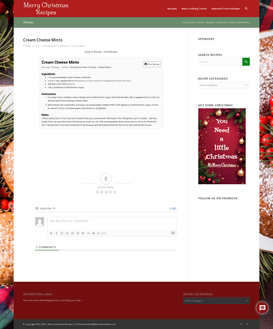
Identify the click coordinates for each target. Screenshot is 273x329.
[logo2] (46, 8)
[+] (104, 233)
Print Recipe (110, 51)
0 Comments (49, 46)
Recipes (28, 22)
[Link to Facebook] (241, 324)
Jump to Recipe (93, 51)
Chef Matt (79, 46)
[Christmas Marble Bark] (3, 164)
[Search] (246, 8)
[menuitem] (172, 8)
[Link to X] (247, 324)
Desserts (65, 46)
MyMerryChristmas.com (103, 324)
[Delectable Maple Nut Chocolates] (270, 164)
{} (98, 233)
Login (173, 208)
